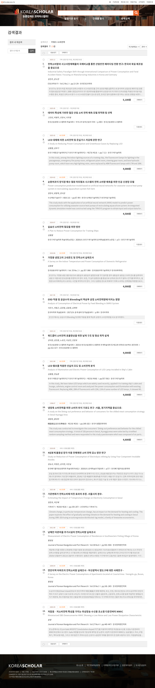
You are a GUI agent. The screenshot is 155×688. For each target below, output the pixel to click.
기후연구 (51, 507)
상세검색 (125, 18)
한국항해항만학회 (119, 545)
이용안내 (150, 2)
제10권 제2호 (62, 507)
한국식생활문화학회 (99, 424)
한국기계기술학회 (114, 153)
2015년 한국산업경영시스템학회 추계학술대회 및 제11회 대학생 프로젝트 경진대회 (107, 345)
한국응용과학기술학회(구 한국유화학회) (107, 271)
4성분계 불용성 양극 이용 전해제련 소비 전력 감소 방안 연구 (77, 452)
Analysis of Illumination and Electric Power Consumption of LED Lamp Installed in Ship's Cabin (90, 370)
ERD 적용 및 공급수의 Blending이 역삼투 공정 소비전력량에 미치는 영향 (84, 299)
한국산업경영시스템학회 (113, 122)
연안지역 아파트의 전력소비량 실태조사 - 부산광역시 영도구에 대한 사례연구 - (86, 570)
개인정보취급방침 (93, 665)
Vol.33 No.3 (95, 586)
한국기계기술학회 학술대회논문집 (61, 240)
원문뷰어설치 (127, 665)
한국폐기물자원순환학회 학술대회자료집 (63, 469)
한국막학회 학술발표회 (56, 312)
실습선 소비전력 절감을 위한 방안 (64, 227)
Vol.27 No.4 (95, 624)
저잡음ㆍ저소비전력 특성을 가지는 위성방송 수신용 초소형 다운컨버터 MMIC (85, 611)
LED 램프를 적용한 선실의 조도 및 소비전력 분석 (71, 366)
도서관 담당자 (141, 665)
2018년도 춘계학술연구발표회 (92, 469)
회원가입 (133, 2)
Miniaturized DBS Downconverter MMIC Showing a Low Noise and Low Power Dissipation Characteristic (95, 615)
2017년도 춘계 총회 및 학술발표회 (80, 312)
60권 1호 (66, 198)
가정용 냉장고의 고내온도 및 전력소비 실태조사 (71, 257)
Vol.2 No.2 (64, 84)
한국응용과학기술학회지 (57, 271)
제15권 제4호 (92, 379)
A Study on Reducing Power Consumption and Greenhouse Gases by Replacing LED (85, 144)
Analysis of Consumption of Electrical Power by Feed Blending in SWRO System (83, 303)
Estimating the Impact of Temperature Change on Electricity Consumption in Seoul (85, 498)
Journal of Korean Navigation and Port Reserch (68, 545)
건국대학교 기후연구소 (88, 507)
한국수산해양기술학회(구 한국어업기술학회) (99, 198)
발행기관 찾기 (71, 18)
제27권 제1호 (92, 153)
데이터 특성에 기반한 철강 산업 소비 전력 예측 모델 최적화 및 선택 (80, 112)
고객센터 (142, 2)
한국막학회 (105, 312)
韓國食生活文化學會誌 (57, 424)
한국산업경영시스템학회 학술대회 (61, 122)
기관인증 (116, 2)
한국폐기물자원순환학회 (120, 469)
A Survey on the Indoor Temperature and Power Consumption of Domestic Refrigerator (87, 261)
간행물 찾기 (98, 18)
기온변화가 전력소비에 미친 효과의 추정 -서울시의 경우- (75, 494)
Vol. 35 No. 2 (73, 271)
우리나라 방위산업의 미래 (85, 122)
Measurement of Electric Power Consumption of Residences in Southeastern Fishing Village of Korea (93, 536)
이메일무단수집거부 (111, 665)
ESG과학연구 (53, 84)
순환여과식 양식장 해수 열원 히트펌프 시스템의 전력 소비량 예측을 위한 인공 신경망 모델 (91, 182)
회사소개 (79, 665)
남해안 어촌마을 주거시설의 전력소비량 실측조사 (72, 532)
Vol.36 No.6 (95, 545)
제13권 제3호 (73, 424)
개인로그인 (125, 2)
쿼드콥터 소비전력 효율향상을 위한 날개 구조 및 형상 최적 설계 (78, 335)
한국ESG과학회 (86, 84)
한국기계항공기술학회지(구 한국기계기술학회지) (66, 153)
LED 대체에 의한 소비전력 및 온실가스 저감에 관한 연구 (75, 140)
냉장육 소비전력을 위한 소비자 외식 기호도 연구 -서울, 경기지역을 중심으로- (85, 407)
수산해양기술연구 (54, 198)
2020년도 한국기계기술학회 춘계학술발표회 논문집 (95, 240)
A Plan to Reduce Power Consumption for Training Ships (73, 231)
